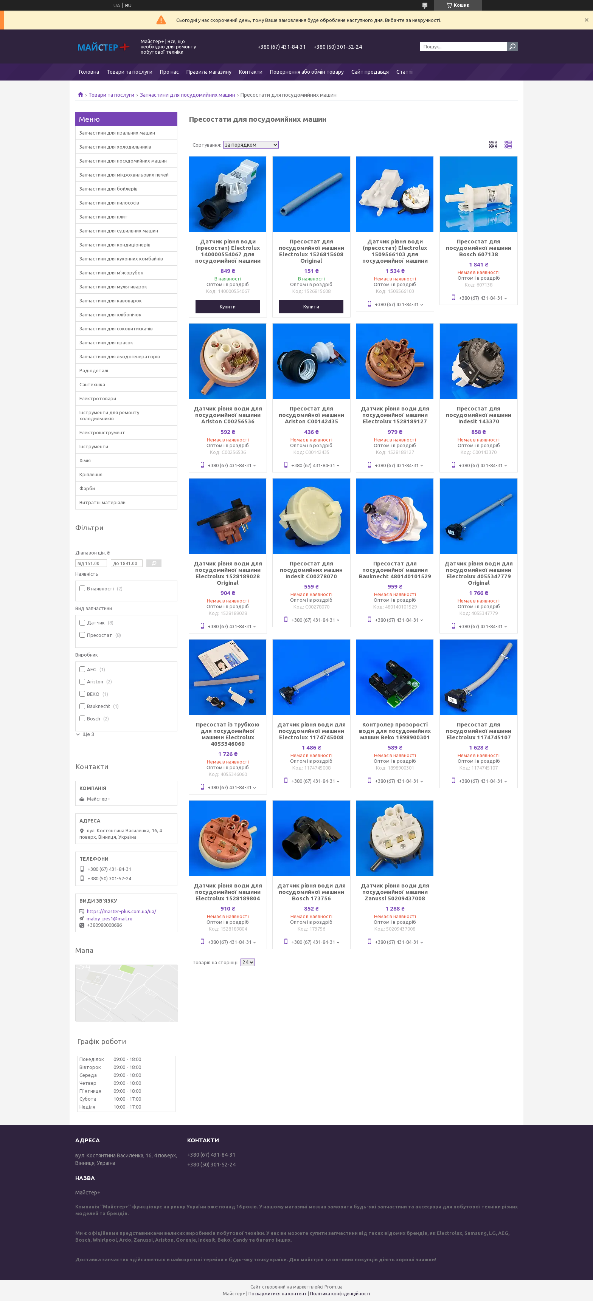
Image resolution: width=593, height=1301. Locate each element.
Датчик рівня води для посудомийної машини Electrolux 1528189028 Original (228, 573)
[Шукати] (512, 46)
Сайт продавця (370, 72)
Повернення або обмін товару (307, 72)
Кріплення (90, 474)
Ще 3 (88, 734)
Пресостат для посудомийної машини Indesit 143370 (478, 414)
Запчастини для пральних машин (117, 132)
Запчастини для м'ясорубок (111, 272)
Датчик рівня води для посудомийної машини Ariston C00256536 (228, 414)
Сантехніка (92, 384)
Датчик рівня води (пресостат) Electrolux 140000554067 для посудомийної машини (228, 251)
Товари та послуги (129, 72)
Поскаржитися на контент (277, 1293)
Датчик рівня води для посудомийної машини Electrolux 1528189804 (228, 891)
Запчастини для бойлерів (108, 188)
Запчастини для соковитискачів (116, 328)
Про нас (169, 72)
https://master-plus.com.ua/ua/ (121, 911)
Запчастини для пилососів (109, 202)
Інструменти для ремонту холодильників (109, 415)
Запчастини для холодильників (115, 146)
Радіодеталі (93, 370)
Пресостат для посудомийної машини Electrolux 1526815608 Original (311, 251)
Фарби (87, 488)
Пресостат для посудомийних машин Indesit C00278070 (311, 569)
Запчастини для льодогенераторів (119, 356)
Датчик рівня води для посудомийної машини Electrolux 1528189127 (395, 414)
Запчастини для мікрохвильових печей (124, 174)
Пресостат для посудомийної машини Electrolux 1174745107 (478, 730)
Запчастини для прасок (106, 342)
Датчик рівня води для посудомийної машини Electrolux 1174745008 (311, 730)
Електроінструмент (102, 432)
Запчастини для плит (103, 216)
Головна (89, 72)
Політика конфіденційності (340, 1293)
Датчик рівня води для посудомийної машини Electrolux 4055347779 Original (478, 573)
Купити (228, 306)
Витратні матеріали (102, 502)
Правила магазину (208, 72)
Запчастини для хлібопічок (110, 314)
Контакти (250, 72)
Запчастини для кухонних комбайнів (121, 258)
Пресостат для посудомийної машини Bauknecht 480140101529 (395, 569)
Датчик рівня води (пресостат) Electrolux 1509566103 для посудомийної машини (395, 251)
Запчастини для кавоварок (110, 300)
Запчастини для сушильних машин (118, 230)
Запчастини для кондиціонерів (115, 244)
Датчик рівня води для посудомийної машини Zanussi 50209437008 (395, 891)
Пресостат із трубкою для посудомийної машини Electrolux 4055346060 (227, 734)
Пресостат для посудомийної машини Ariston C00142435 (311, 414)
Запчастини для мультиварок (113, 286)
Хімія (85, 460)
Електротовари (97, 398)
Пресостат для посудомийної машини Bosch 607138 (478, 247)
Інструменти (93, 446)
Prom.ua (333, 1286)
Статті (404, 72)
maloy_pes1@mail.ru (109, 918)
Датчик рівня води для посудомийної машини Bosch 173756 (311, 891)
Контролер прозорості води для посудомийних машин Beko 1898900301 (395, 730)
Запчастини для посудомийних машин (187, 95)
